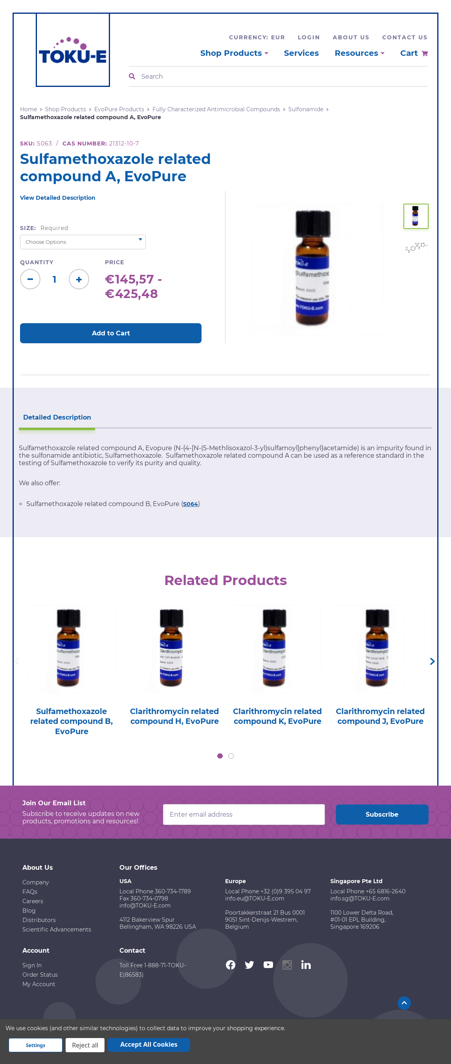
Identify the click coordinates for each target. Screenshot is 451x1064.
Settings (35, 1045)
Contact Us (405, 37)
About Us (351, 37)
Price (114, 262)
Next (432, 661)
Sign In (32, 964)
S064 (190, 503)
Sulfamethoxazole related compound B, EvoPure (72, 721)
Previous (16, 661)
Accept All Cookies (149, 1044)
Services (301, 53)
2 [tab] (231, 755)
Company (35, 881)
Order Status (40, 974)
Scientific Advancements (56, 929)
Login (309, 37)
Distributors (39, 919)
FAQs (29, 891)
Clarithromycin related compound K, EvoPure (277, 721)
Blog (29, 910)
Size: (44, 228)
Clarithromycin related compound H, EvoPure (174, 721)
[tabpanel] (71, 667)
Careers (32, 900)
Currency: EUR (257, 37)
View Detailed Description (57, 197)
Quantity (36, 262)
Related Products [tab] (225, 579)
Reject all (85, 1045)
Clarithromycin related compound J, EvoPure (380, 721)
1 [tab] (220, 755)
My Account (38, 983)
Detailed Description (56, 416)
